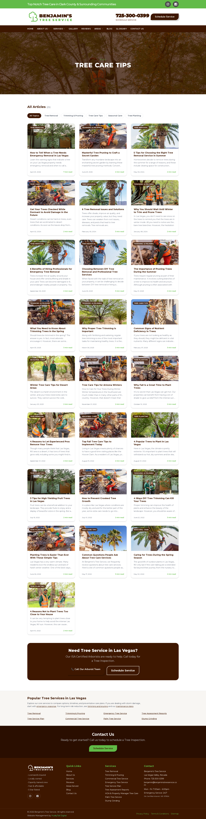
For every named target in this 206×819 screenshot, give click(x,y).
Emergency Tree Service (115, 713)
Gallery (73, 29)
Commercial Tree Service (77, 719)
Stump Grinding (149, 719)
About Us (43, 29)
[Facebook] (176, 4)
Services (59, 29)
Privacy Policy (142, 814)
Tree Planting (134, 115)
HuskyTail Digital (59, 815)
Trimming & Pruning (73, 115)
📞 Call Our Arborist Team (85, 669)
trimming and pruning (98, 706)
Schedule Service (164, 16)
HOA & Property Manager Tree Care (121, 793)
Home (30, 29)
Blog (109, 29)
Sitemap (175, 814)
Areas (98, 29)
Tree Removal (51, 115)
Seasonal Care (115, 115)
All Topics (34, 115)
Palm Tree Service (112, 719)
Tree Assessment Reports (154, 713)
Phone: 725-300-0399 (154, 779)
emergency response (46, 706)
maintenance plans (124, 706)
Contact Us (137, 29)
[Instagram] (168, 4)
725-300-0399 (132, 15)
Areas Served (72, 786)
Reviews (86, 29)
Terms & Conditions (160, 814)
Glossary (121, 29)
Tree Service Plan (35, 719)
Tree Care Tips (96, 115)
